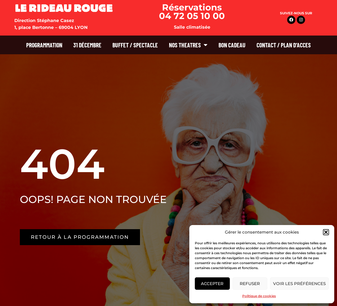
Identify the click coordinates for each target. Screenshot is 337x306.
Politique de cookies (259, 296)
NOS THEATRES (188, 45)
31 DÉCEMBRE (87, 44)
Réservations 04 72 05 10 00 (192, 11)
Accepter (212, 283)
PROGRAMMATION (44, 44)
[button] (326, 232)
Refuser (250, 283)
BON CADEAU (232, 44)
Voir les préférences (299, 283)
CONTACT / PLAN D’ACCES (284, 44)
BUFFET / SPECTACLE (135, 44)
